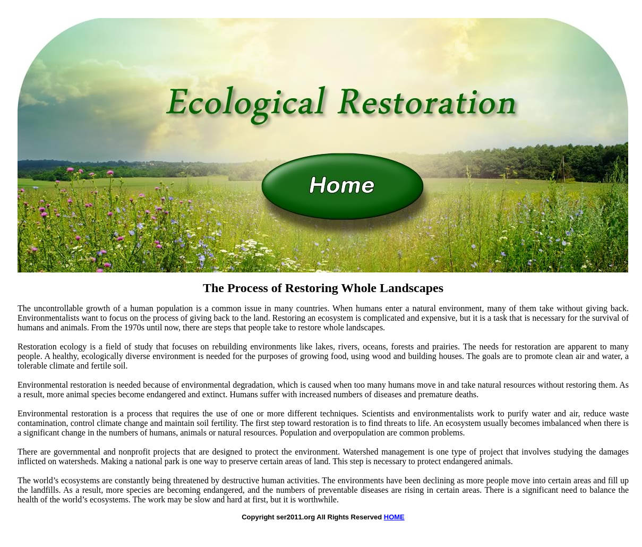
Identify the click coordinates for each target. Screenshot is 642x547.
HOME (394, 517)
